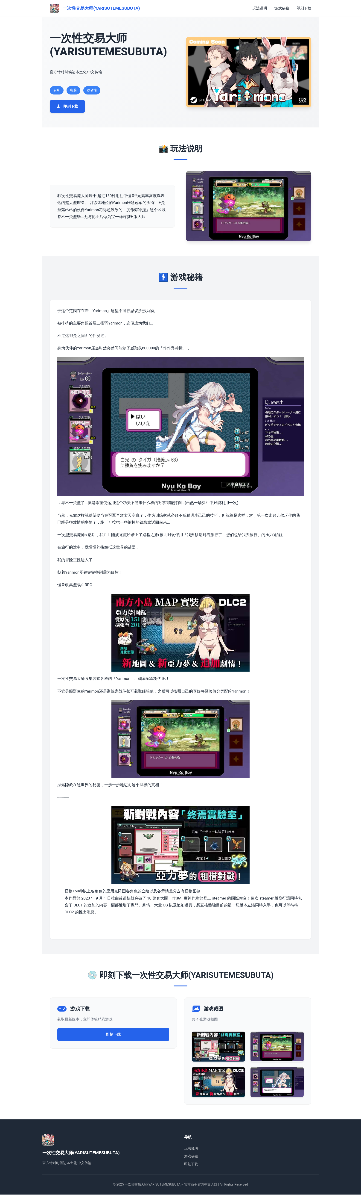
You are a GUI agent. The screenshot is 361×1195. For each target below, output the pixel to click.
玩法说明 (259, 8)
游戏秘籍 (281, 8)
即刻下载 (304, 8)
